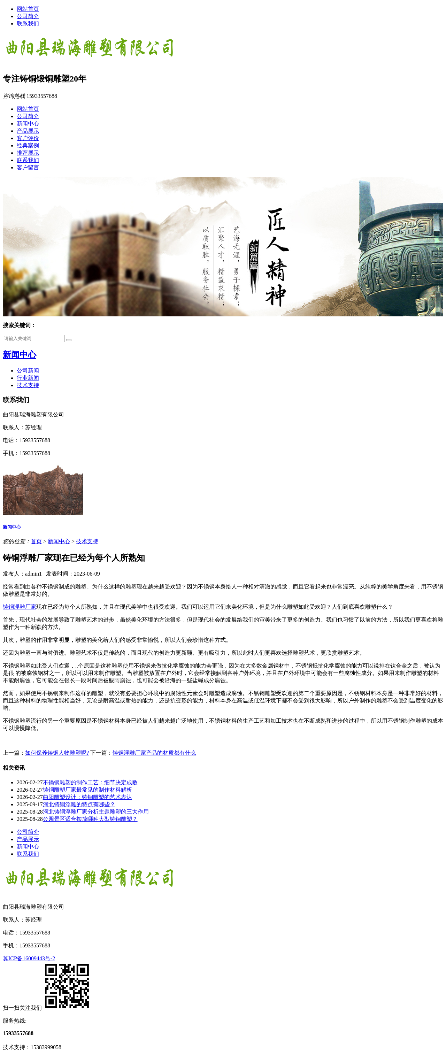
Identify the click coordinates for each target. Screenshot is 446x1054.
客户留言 (28, 167)
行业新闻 (28, 378)
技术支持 (28, 385)
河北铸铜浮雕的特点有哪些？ (79, 804)
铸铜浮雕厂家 (19, 607)
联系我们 (28, 23)
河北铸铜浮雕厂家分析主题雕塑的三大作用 (96, 812)
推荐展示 (28, 153)
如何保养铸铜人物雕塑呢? (57, 753)
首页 (36, 541)
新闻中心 (28, 123)
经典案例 (28, 145)
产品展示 (28, 131)
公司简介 (28, 16)
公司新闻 (28, 371)
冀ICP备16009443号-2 (29, 958)
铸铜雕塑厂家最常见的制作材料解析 (87, 790)
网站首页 (28, 9)
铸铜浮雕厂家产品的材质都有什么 (154, 753)
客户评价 (28, 138)
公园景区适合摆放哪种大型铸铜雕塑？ (90, 819)
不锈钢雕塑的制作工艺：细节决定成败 (90, 782)
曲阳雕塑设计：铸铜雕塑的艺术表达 (87, 797)
